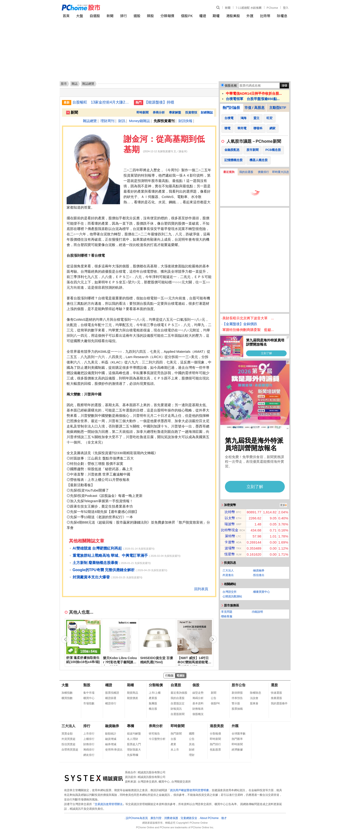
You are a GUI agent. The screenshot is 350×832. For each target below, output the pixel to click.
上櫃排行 (88, 739)
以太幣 (230, 518)
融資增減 (110, 739)
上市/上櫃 (155, 692)
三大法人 (228, 570)
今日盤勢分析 (157, 739)
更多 (282, 505)
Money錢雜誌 (139, 121)
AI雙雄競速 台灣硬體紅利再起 (97, 548)
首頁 (66, 15)
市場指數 (88, 703)
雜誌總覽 (90, 121)
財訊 (121, 121)
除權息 (282, 15)
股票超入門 (134, 744)
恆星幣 (229, 554)
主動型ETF (277, 108)
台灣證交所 (230, 591)
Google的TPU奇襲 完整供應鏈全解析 (104, 570)
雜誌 (74, 83)
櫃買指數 (67, 698)
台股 (173, 739)
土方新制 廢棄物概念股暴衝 (95, 563)
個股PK (187, 15)
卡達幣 (229, 542)
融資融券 (258, 570)
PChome (272, 8)
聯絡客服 (226, 616)
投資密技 (191, 112)
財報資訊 (176, 708)
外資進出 (228, 575)
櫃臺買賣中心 (261, 591)
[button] (212, 639)
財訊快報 (185, 121)
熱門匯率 (237, 739)
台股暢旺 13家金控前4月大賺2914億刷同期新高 (101, 102)
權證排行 (110, 703)
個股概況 (198, 714)
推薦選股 (276, 698)
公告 (213, 698)
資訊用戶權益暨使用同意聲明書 (189, 790)
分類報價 (167, 15)
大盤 (79, 15)
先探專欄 (132, 755)
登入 (285, 8)
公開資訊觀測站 (232, 596)
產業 (173, 744)
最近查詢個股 (179, 692)
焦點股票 (215, 749)
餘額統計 (110, 733)
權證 (202, 15)
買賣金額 (67, 733)
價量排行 (263, 172)
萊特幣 (230, 536)
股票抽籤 (237, 708)
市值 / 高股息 (254, 108)
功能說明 (257, 611)
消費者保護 (171, 818)
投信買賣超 (68, 744)
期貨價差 (132, 698)
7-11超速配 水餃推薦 (249, 8)
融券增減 (110, 744)
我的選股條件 (279, 703)
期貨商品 (132, 692)
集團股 (153, 703)
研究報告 (154, 733)
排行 (123, 15)
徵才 (224, 818)
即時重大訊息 (280, 172)
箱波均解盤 (134, 733)
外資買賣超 (68, 739)
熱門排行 (215, 744)
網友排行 (88, 755)
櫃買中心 (88, 698)
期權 (216, 15)
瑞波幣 (229, 524)
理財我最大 (134, 749)
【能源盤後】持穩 (159, 102)
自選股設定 (178, 703)
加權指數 (67, 692)
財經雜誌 (207, 112)
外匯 (249, 15)
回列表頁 (201, 589)
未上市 (175, 749)
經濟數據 (237, 749)
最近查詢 (228, 172)
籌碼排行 (88, 749)
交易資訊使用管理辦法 (109, 804)
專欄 (130, 726)
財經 (191, 749)
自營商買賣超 (70, 749)
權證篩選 (110, 698)
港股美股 (233, 15)
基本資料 (198, 703)
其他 (191, 744)
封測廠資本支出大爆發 (91, 577)
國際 (191, 733)
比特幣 (265, 15)
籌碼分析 (198, 698)
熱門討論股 (231, 108)
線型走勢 (198, 692)
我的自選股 (246, 172)
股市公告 (239, 685)
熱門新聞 (176, 733)
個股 (195, 685)
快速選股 (276, 692)
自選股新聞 (178, 714)
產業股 (153, 698)
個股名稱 (231, 85)
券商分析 (159, 112)
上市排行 (88, 733)
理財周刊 (107, 121)
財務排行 (88, 744)
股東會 (254, 703)
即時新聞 (142, 112)
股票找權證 (112, 692)
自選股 (95, 15)
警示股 (236, 703)
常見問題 (226, 611)
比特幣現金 (229, 530)
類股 (150, 15)
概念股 (153, 708)
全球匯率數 (239, 733)
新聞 (227, 8)
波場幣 (230, 548)
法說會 (254, 698)
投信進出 (258, 575)
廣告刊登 (156, 818)
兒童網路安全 (189, 818)
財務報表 (198, 708)
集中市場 (88, 692)
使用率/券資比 (114, 749)
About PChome (209, 818)
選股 (136, 15)
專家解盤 (175, 112)
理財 (191, 755)
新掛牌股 (237, 692)
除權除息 (255, 692)
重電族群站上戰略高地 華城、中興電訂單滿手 (110, 555)
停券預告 (237, 698)
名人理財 (132, 739)
